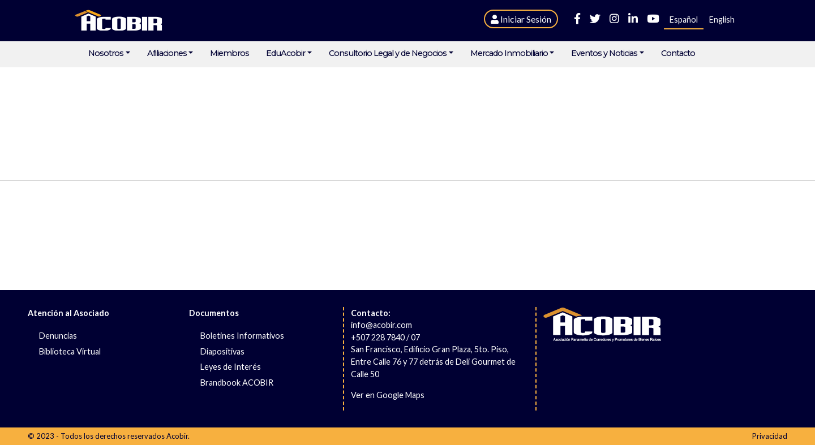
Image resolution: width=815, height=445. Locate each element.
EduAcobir (285, 53)
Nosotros (105, 53)
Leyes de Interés (230, 366)
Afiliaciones (167, 53)
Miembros (229, 53)
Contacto (678, 53)
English (722, 19)
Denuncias (58, 335)
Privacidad (769, 435)
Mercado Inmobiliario (509, 53)
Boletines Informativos (242, 335)
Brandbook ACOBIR (236, 382)
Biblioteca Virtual (70, 351)
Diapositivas (222, 351)
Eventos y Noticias (604, 53)
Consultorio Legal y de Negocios (388, 53)
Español (684, 19)
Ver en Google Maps (387, 395)
